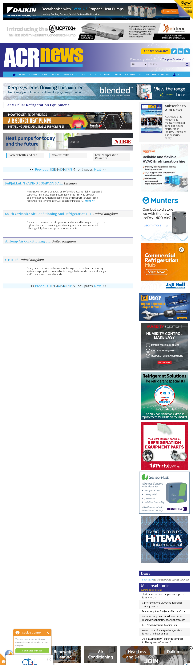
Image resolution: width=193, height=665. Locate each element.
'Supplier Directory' (173, 59)
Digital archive (160, 74)
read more (21, 660)
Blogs (117, 74)
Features (34, 74)
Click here (147, 579)
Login (178, 74)
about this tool (43, 656)
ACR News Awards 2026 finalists (159, 625)
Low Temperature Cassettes (106, 157)
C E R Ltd (11, 260)
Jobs (44, 74)
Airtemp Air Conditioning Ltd (27, 241)
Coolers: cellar (61, 155)
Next (97, 169)
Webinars (105, 74)
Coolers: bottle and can (23, 155)
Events (92, 74)
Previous (41, 169)
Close (48, 632)
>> (104, 169)
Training (55, 74)
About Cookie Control (17, 632)
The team (144, 74)
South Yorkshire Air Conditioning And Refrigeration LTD (48, 214)
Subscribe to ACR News (175, 108)
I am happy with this (32, 651)
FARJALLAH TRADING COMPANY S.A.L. (34, 183)
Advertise (129, 74)
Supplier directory (74, 74)
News (22, 74)
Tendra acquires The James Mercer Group (164, 611)
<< (32, 169)
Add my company (156, 51)
